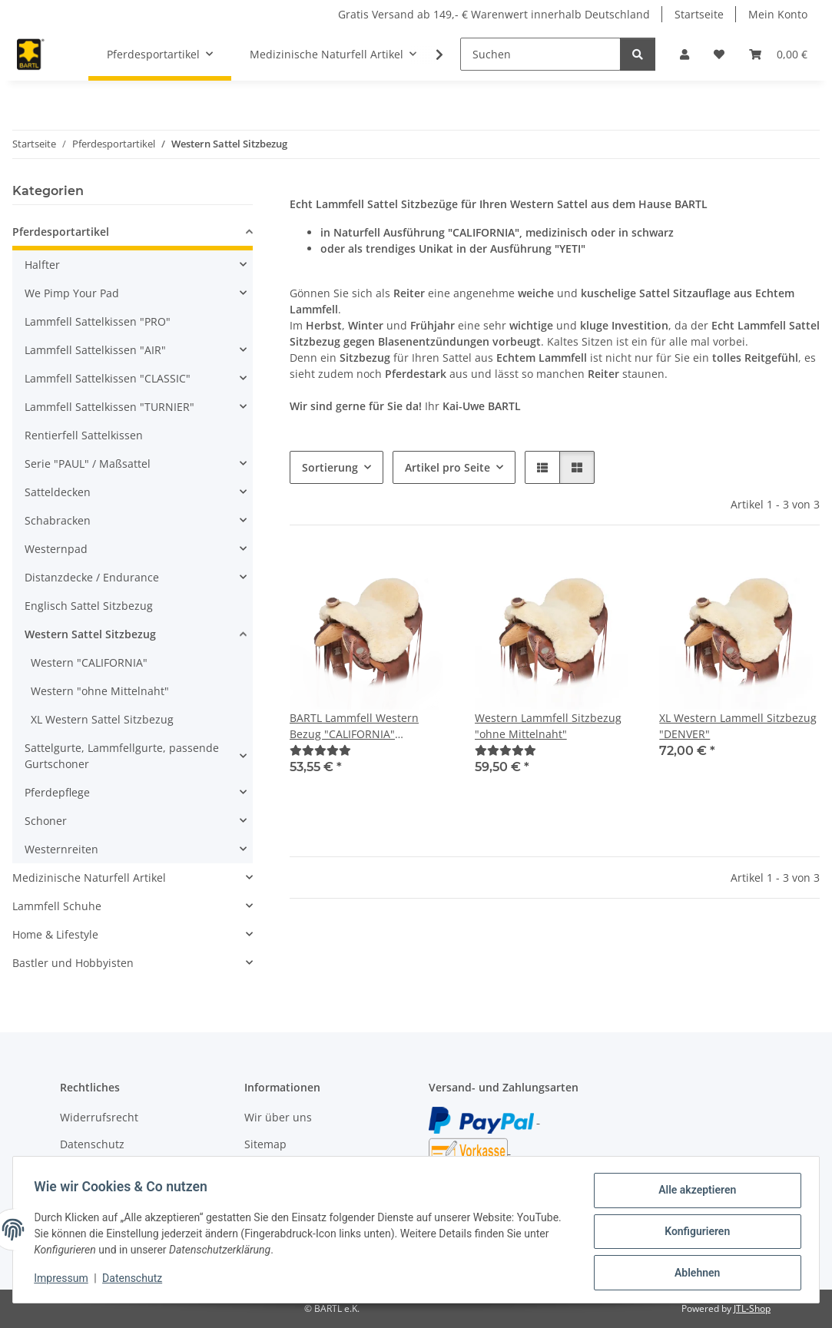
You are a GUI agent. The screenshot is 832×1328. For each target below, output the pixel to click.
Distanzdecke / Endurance (92, 577)
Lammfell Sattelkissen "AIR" (95, 350)
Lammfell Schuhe (56, 906)
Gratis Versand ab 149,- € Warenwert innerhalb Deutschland (494, 14)
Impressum (64, 1280)
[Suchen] (540, 54)
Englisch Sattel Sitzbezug (89, 605)
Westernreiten (61, 849)
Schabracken (58, 520)
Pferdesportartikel (60, 231)
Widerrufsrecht (99, 1117)
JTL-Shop (752, 1308)
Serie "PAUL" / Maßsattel (88, 463)
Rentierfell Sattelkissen (84, 435)
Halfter (42, 264)
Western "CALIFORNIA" (89, 662)
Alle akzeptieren (693, 1193)
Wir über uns (278, 1117)
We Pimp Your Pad (72, 293)
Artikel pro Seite (447, 467)
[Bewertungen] (320, 750)
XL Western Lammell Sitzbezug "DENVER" (738, 725)
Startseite (699, 14)
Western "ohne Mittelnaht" (100, 691)
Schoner (46, 820)
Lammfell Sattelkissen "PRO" (98, 321)
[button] (684, 54)
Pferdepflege (57, 792)
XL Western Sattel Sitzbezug (102, 719)
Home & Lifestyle (55, 934)
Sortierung (330, 467)
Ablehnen (693, 1273)
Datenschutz (136, 1280)
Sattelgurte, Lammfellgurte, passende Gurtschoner (122, 755)
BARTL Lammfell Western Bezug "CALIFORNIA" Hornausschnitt (354, 726)
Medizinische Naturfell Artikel (89, 877)
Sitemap (265, 1144)
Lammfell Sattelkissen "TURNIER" (109, 406)
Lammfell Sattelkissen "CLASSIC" (108, 378)
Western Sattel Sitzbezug (90, 634)
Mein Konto (777, 14)
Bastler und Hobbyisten (73, 962)
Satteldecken (58, 492)
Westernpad (56, 548)
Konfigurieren (693, 1233)
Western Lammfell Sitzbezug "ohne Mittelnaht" (548, 725)
